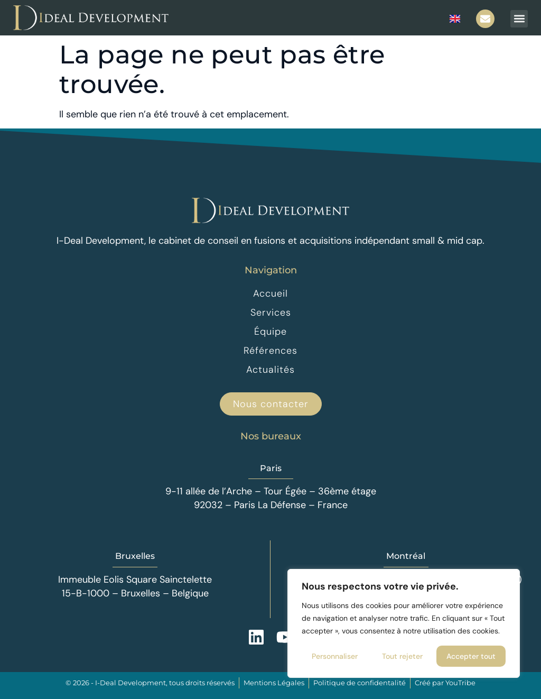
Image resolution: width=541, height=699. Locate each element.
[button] (519, 18)
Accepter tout (471, 656)
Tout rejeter (402, 656)
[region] (403, 623)
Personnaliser (335, 656)
